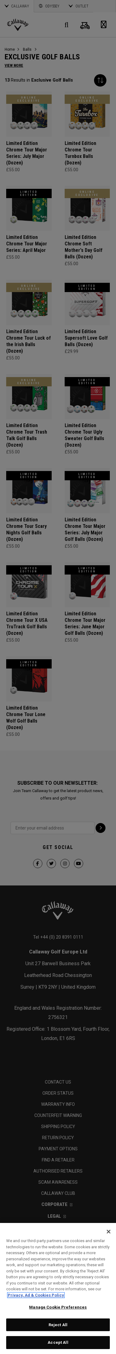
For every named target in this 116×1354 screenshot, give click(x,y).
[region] (58, 1288)
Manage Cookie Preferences (58, 1307)
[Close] (108, 1231)
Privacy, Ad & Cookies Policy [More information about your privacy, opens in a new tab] (36, 1295)
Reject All (58, 1324)
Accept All (58, 1342)
